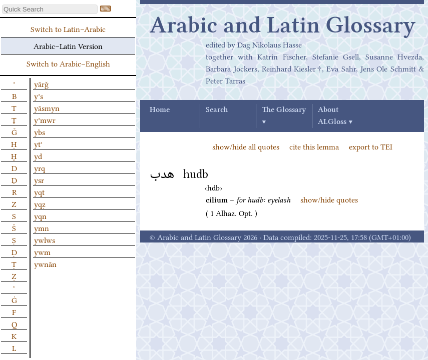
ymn (41, 227)
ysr (39, 179)
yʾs (38, 95)
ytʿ (38, 143)
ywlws (44, 239)
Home (160, 110)
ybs (39, 131)
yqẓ (40, 203)
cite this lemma (314, 146)
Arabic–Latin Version (68, 45)
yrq (39, 167)
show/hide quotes (329, 199)
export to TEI (370, 146)
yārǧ (41, 83)
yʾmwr (45, 119)
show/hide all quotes (245, 146)
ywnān (45, 263)
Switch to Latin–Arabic (68, 28)
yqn (40, 215)
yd (38, 155)
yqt (39, 191)
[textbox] (50, 9)
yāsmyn (47, 107)
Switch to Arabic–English (68, 63)
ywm (42, 251)
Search (217, 110)
